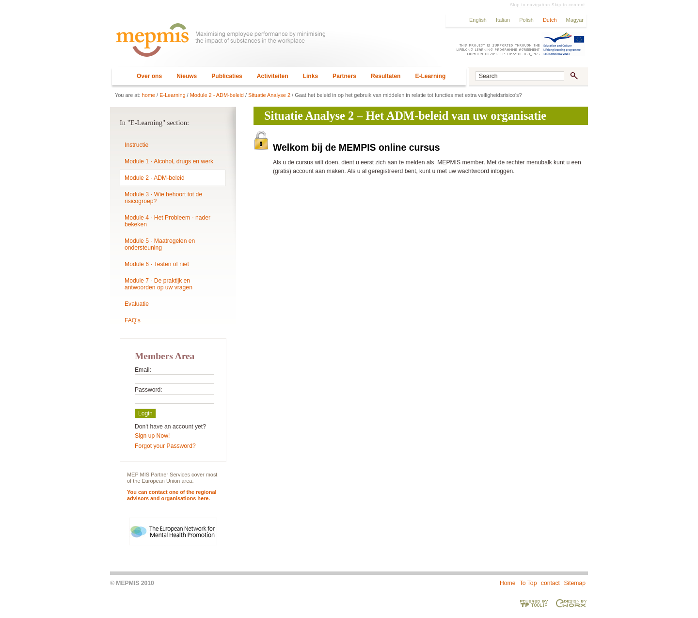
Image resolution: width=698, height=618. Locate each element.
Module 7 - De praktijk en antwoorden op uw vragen (158, 284)
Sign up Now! (152, 435)
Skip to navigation (530, 4)
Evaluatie (137, 304)
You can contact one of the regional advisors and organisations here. (172, 495)
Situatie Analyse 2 (269, 95)
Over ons (149, 76)
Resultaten (386, 76)
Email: (143, 369)
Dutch (550, 20)
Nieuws (186, 76)
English (478, 20)
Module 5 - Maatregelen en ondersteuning (160, 244)
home (148, 95)
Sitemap (575, 583)
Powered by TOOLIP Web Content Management (534, 603)
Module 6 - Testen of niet (157, 264)
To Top (528, 583)
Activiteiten (272, 76)
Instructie (136, 145)
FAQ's (133, 320)
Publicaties (226, 76)
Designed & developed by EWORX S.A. (571, 603)
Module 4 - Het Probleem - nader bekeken (167, 221)
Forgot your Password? (165, 446)
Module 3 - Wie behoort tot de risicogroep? (163, 198)
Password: (148, 389)
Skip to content (568, 4)
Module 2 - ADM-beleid (217, 95)
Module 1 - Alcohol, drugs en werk (169, 161)
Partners (344, 76)
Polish (526, 20)
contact (550, 583)
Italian (503, 20)
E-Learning (430, 76)
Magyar (575, 20)
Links (310, 76)
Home (507, 583)
